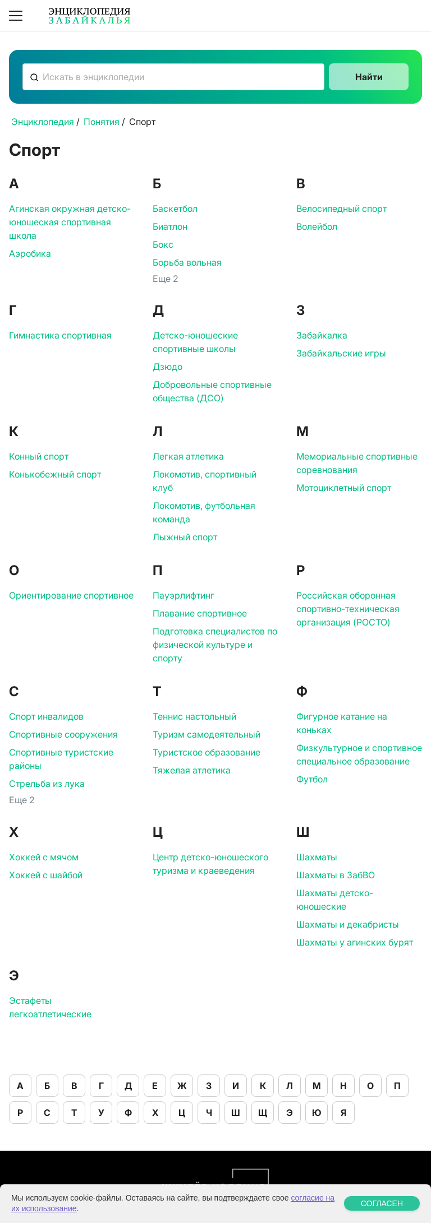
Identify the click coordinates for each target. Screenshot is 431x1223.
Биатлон (170, 226)
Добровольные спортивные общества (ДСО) (212, 391)
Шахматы (316, 857)
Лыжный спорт (185, 537)
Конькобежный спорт (55, 474)
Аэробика (30, 253)
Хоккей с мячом (44, 857)
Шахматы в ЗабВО (335, 875)
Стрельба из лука (47, 783)
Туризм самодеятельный (206, 734)
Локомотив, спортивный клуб (204, 481)
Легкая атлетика (188, 456)
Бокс (163, 244)
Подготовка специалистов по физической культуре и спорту (215, 645)
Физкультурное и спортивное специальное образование (359, 754)
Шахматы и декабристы (347, 924)
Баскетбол (175, 208)
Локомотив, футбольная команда (204, 512)
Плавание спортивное (200, 613)
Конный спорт (38, 456)
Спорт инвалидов (46, 716)
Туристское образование (206, 752)
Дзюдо (167, 366)
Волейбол (316, 226)
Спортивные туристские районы (61, 759)
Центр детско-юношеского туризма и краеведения (210, 863)
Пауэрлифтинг (183, 595)
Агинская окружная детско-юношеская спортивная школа (70, 222)
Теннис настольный (194, 716)
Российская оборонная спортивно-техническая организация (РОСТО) (348, 609)
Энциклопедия (42, 121)
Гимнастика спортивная (60, 335)
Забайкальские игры (341, 353)
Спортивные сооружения (63, 734)
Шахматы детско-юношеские (334, 899)
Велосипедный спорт (341, 208)
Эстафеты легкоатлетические (50, 1007)
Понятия (102, 121)
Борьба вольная (187, 262)
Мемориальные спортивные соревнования (357, 463)
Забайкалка (321, 335)
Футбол (312, 779)
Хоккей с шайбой (45, 875)
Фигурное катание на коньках (341, 723)
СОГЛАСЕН (382, 1207)
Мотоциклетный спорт (343, 487)
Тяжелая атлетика (192, 770)
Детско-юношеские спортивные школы (195, 342)
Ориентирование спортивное (71, 595)
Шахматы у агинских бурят (354, 942)
